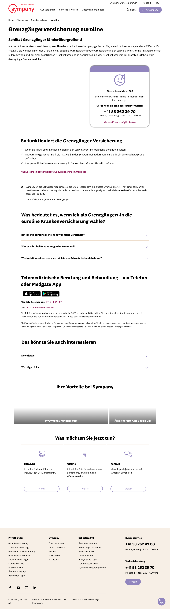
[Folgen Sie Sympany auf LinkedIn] (35, 587)
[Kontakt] (161, 600)
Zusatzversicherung (18, 547)
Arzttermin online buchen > (41, 307)
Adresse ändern (86, 551)
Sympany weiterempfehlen (123, 2)
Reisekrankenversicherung (21, 551)
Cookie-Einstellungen (90, 599)
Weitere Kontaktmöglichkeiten (120, 122)
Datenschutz (60, 599)
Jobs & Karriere (57, 547)
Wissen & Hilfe (15, 567)
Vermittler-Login (16, 575)
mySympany (152, 9)
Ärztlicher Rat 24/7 (88, 543)
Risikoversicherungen (19, 555)
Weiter (41, 488)
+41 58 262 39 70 (139, 567)
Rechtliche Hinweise (41, 599)
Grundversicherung (40, 20)
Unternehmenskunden (93, 9)
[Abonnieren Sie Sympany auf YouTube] (19, 587)
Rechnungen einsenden (90, 547)
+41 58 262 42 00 (140, 544)
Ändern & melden (17, 571)
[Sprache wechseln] (157, 3)
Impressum (37, 603)
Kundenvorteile (16, 563)
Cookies (73, 599)
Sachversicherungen (18, 559)
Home (18, 7)
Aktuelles (53, 559)
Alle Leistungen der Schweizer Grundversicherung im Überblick (53, 171)
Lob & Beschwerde (88, 563)
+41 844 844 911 (54, 301)
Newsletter (54, 555)
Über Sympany (56, 543)
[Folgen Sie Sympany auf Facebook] (10, 587)
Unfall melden (86, 555)
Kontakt (147, 2)
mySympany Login (88, 559)
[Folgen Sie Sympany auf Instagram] (27, 587)
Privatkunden (22, 20)
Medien (52, 551)
